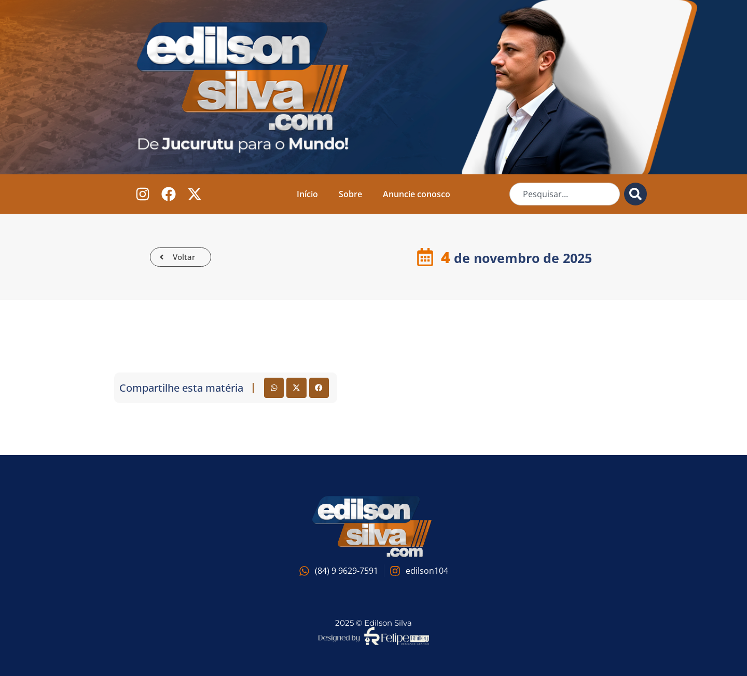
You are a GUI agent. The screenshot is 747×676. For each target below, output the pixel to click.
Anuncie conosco (416, 194)
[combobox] (564, 194)
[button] (274, 387)
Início (307, 194)
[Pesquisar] (635, 194)
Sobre (350, 194)
